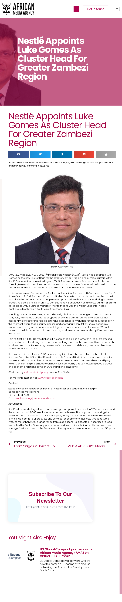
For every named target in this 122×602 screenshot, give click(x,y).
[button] (76, 9)
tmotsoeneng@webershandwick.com (37, 398)
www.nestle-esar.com (50, 377)
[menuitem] (116, 9)
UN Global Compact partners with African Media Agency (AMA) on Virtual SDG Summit (66, 552)
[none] (116, 9)
